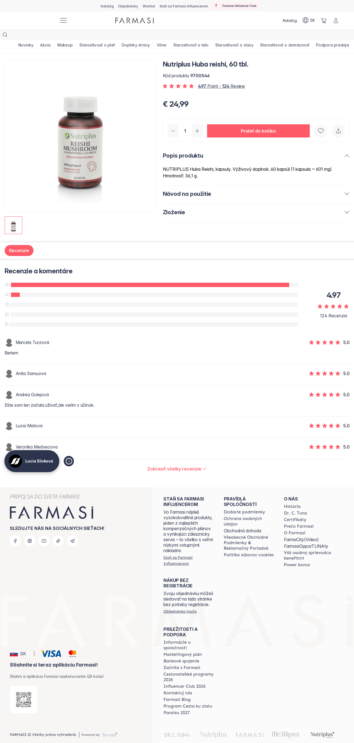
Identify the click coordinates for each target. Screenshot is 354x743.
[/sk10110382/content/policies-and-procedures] (249, 510)
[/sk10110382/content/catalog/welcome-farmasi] (309, 544)
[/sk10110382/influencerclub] (235, 6)
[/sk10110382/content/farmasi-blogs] (177, 688)
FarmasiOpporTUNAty (306, 535)
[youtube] (43, 529)
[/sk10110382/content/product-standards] (295, 508)
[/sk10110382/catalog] (107, 5)
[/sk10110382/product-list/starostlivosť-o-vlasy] (243, 35)
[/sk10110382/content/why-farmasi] (299, 515)
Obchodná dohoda (242, 519)
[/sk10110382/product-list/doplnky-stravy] (141, 35)
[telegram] (72, 529)
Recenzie (19, 239)
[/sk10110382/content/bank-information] (181, 650)
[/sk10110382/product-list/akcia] (47, 35)
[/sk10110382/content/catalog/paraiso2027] (176, 702)
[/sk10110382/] (34, 20)
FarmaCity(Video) (301, 528)
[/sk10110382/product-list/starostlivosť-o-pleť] (101, 35)
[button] (258, 119)
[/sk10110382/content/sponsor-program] (187, 695)
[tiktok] (58, 529)
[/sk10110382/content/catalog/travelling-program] (188, 666)
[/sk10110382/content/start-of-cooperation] (181, 656)
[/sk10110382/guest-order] (180, 600)
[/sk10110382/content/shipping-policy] (244, 501)
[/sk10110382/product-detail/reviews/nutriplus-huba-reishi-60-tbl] (177, 458)
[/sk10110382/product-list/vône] (168, 35)
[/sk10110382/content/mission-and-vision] (295, 502)
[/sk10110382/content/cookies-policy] (249, 544)
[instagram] (29, 529)
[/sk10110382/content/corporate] (188, 634)
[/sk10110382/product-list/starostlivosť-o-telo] (198, 35)
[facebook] (15, 529)
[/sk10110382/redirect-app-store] (23, 688)
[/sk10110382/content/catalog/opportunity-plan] (182, 643)
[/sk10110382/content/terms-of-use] (249, 532)
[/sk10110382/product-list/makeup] (68, 35)
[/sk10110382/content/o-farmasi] (294, 522)
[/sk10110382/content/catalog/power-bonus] (297, 554)
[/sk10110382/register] (128, 5)
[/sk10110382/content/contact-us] (177, 682)
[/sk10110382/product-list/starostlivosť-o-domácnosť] (294, 35)
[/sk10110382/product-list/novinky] (26, 35)
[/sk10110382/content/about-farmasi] (292, 495)
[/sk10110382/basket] (323, 20)
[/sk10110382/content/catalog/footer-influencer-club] (184, 675)
